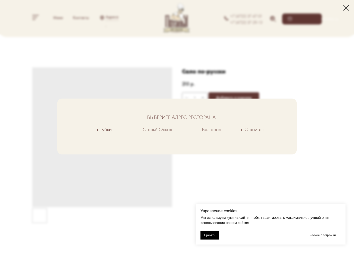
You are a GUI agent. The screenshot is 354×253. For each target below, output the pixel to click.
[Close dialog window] (346, 7)
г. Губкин (105, 129)
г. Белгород (210, 129)
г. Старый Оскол (156, 129)
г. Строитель (253, 129)
